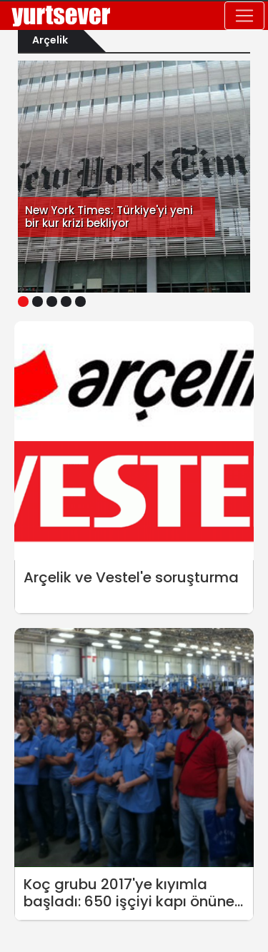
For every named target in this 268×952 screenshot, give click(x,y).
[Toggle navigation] (244, 15)
